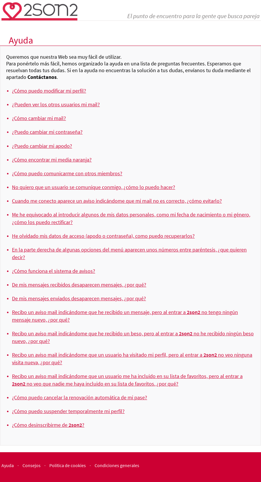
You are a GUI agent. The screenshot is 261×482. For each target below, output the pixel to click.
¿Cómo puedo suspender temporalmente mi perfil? (68, 411)
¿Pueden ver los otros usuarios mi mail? (56, 104)
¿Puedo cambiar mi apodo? (42, 146)
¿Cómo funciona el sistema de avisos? (53, 271)
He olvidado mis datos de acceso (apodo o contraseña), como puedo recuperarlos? (103, 236)
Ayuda (7, 465)
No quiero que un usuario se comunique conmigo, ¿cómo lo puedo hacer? (93, 187)
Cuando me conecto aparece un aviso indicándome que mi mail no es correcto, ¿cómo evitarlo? (117, 200)
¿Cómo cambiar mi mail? (39, 118)
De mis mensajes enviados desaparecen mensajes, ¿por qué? (79, 298)
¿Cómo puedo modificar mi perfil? (49, 90)
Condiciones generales (117, 465)
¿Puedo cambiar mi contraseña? (47, 132)
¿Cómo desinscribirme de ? (48, 425)
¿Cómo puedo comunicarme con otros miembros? (67, 173)
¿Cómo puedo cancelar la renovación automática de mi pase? (79, 397)
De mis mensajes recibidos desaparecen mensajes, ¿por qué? (79, 284)
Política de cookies (67, 465)
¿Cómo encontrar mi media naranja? (52, 159)
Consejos (31, 465)
